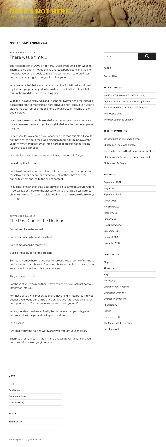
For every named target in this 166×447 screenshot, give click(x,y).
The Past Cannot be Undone (36, 220)
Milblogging (109, 280)
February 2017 (111, 212)
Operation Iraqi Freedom (116, 286)
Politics (107, 310)
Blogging (108, 262)
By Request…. (123, 163)
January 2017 (111, 218)
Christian (108, 144)
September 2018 (112, 194)
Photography (110, 304)
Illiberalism (109, 268)
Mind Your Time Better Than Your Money (125, 95)
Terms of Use (110, 76)
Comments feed (17, 396)
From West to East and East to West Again (125, 107)
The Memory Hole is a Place (118, 323)
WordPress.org (16, 402)
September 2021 (112, 182)
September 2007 (113, 230)
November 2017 (112, 206)
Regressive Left (112, 317)
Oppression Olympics (115, 292)
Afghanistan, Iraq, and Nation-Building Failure (127, 101)
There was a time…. (28, 57)
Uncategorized (111, 329)
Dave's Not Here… (43, 11)
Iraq (106, 274)
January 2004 (111, 237)
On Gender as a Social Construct (138, 151)
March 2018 (110, 200)
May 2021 (109, 188)
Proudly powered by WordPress (25, 439)
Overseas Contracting (115, 298)
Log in (12, 384)
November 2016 (112, 224)
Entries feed (15, 390)
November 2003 (112, 243)
